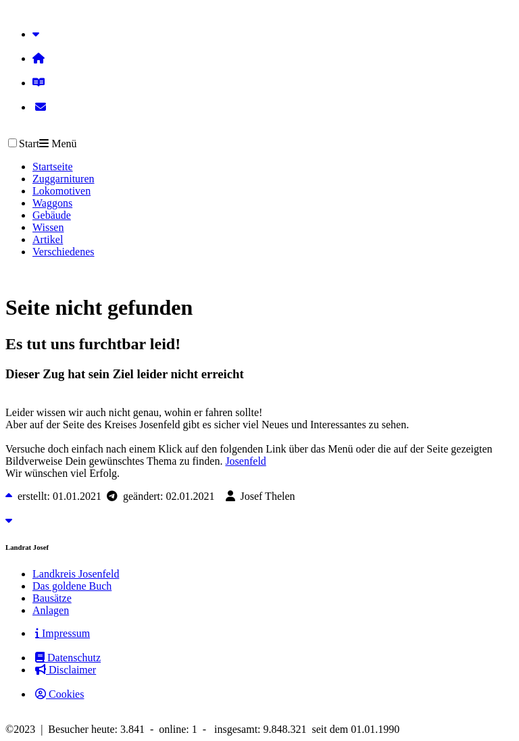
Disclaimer (65, 669)
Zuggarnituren (63, 178)
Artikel (47, 239)
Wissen (48, 227)
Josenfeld (245, 461)
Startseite (52, 166)
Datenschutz (68, 657)
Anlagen (50, 610)
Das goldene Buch (72, 586)
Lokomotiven (61, 191)
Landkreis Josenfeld (75, 574)
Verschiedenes (63, 251)
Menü (57, 143)
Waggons (52, 203)
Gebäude (51, 215)
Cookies (59, 694)
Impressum (62, 633)
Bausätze (52, 598)
